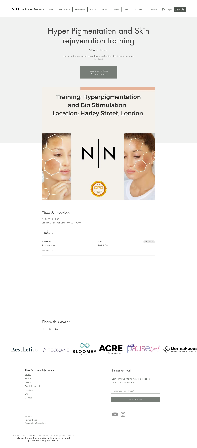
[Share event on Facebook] (43, 329)
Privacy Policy (31, 419)
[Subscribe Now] (135, 399)
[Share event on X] (50, 329)
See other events (98, 74)
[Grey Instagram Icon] (123, 414)
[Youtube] (115, 414)
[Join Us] (180, 9)
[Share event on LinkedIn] (56, 329)
